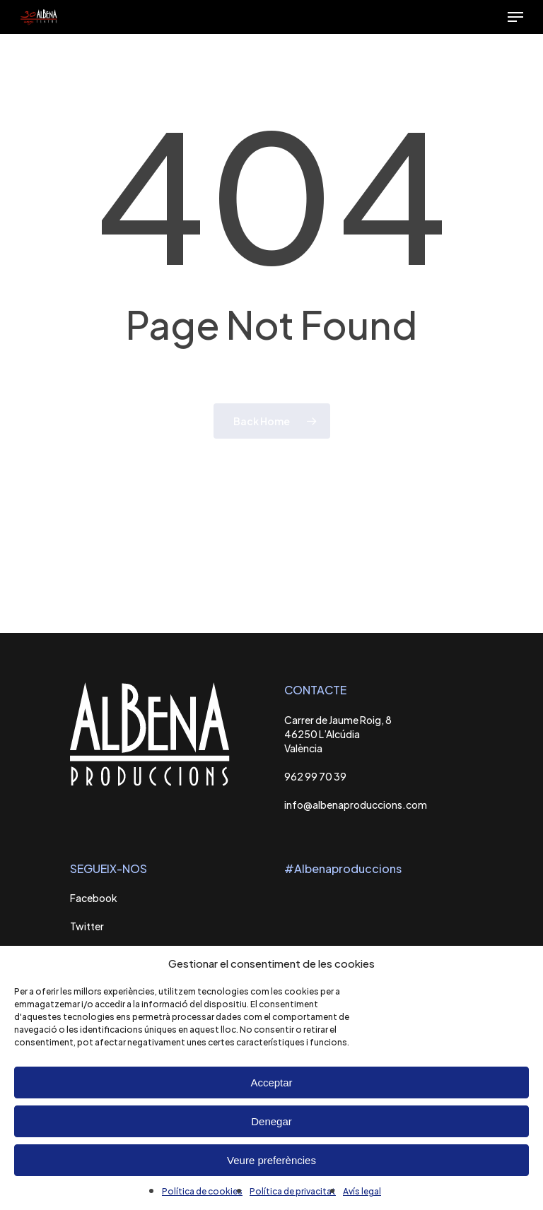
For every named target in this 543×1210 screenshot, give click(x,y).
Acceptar (271, 1082)
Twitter (87, 926)
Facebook (93, 897)
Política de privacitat (293, 1191)
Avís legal (362, 1191)
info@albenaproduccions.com (355, 804)
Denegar (271, 1121)
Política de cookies (202, 1191)
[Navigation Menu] (515, 17)
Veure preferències (271, 1160)
